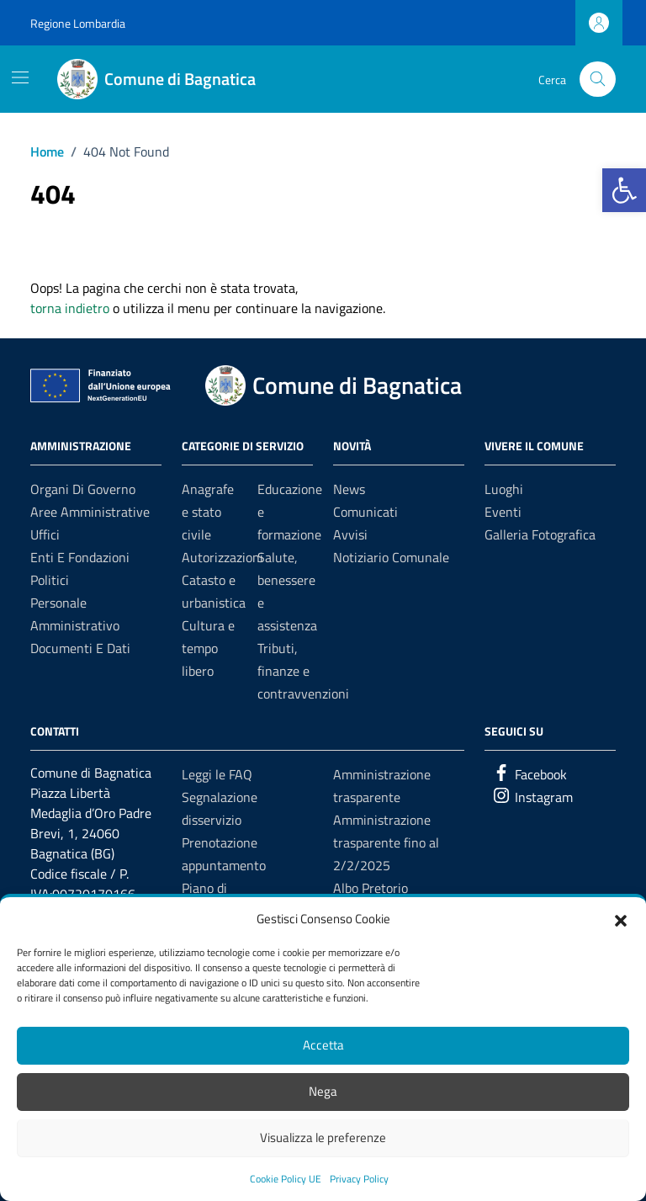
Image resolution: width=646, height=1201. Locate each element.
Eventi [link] (503, 512)
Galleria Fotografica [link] (540, 534)
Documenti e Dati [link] (80, 648)
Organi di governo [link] (82, 489)
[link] (624, 190)
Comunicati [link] (365, 512)
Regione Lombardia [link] (77, 23)
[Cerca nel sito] (598, 79)
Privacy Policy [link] (359, 1179)
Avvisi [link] (350, 534)
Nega (323, 1091)
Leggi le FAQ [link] (217, 774)
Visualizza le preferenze (323, 1137)
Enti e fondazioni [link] (80, 557)
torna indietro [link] (69, 308)
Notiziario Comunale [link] (391, 557)
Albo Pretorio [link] (370, 888)
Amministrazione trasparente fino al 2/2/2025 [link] (386, 842)
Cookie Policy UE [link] (285, 1179)
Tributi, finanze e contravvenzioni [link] (303, 671)
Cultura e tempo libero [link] (208, 648)
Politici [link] (49, 580)
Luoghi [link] (503, 489)
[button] (620, 919)
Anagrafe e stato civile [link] (208, 512)
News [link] (349, 489)
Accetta (323, 1045)
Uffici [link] (45, 534)
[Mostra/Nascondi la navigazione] (20, 77)
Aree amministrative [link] (90, 512)
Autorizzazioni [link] (222, 557)
